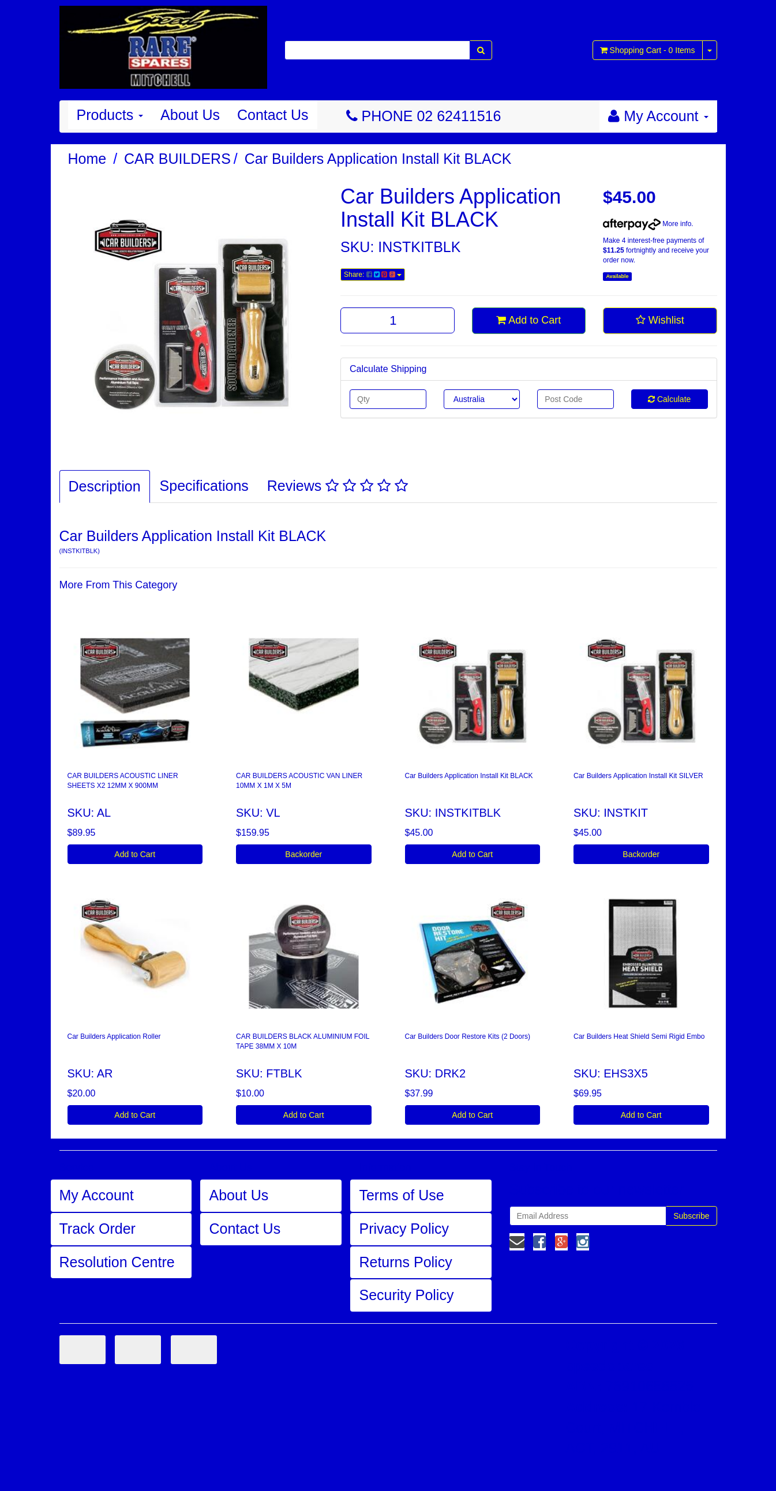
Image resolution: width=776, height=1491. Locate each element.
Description (105, 486)
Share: (373, 275)
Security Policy (406, 1295)
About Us (190, 115)
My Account (96, 1195)
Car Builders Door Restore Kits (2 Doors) (467, 1036)
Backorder (303, 854)
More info (647, 224)
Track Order (97, 1228)
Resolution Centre (117, 1262)
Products (110, 115)
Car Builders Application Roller (114, 1036)
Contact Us (273, 115)
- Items (647, 50)
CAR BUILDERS (177, 159)
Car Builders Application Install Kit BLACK (378, 159)
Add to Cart (528, 320)
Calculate (669, 399)
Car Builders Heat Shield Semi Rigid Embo (638, 1036)
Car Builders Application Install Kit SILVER (638, 776)
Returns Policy (405, 1262)
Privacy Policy (404, 1228)
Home (87, 159)
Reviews (337, 486)
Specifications (204, 486)
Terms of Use (401, 1195)
